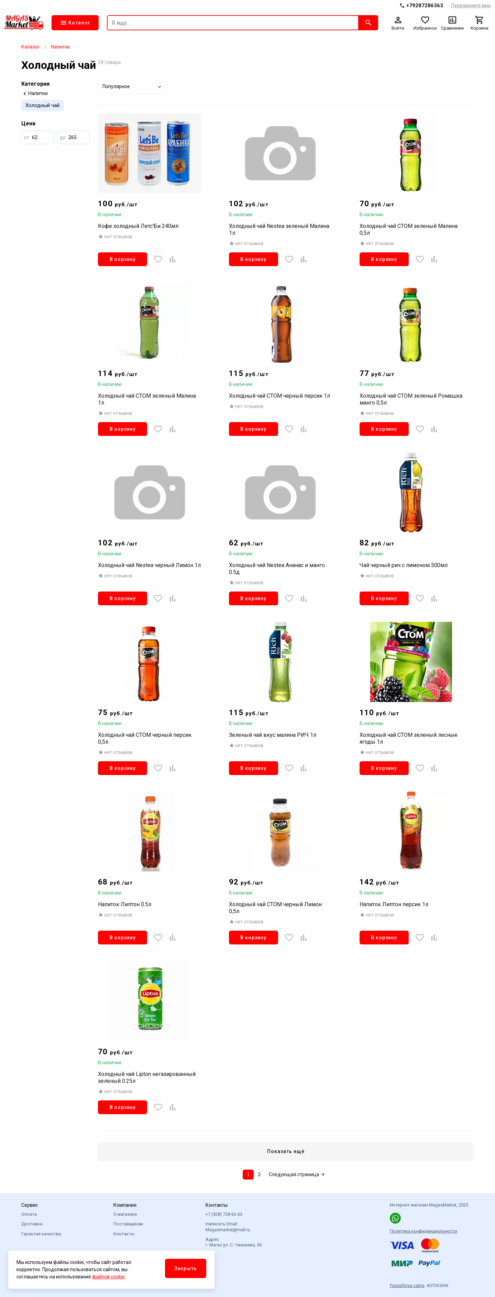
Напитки (60, 47)
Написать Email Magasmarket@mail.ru (228, 1226)
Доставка (31, 1223)
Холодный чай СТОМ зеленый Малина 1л (147, 399)
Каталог (30, 47)
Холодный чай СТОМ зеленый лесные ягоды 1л (409, 738)
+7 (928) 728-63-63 (224, 1214)
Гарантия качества (41, 1233)
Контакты (123, 1233)
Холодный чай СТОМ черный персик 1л (279, 396)
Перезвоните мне (471, 5)
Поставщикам (128, 1223)
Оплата (29, 1214)
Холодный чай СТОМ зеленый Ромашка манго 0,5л (411, 399)
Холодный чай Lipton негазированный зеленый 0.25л (147, 1077)
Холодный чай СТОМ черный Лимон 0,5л (275, 907)
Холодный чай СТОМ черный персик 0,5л (144, 738)
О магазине (125, 1214)
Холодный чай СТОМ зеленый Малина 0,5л (409, 229)
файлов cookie (108, 1276)
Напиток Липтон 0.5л (124, 904)
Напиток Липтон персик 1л (394, 904)
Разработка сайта (407, 1285)
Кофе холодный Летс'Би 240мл (138, 226)
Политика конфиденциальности (423, 1231)
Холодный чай (42, 105)
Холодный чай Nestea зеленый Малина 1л (279, 229)
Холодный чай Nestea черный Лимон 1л (149, 565)
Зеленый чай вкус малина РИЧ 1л (272, 735)
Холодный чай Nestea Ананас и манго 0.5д (277, 568)
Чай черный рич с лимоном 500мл (404, 565)
